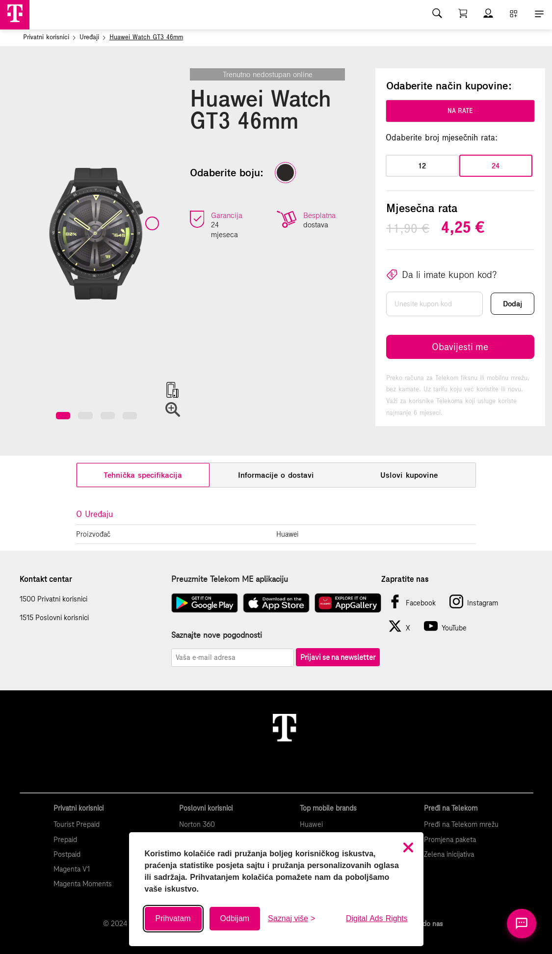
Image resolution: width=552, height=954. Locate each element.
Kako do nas (424, 923)
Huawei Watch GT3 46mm (146, 37)
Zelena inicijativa (449, 854)
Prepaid (65, 839)
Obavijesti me (460, 347)
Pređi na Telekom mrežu (461, 824)
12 (422, 165)
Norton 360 (197, 824)
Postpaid (66, 854)
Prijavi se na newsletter (337, 657)
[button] (63, 415)
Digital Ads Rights (376, 918)
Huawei (311, 824)
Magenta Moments (82, 883)
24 (495, 165)
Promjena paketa (450, 839)
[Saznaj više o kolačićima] (291, 918)
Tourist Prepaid (76, 824)
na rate (460, 111)
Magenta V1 (71, 869)
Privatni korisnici (46, 37)
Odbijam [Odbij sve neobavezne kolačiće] (235, 918)
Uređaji (89, 37)
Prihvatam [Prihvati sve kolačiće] (173, 918)
